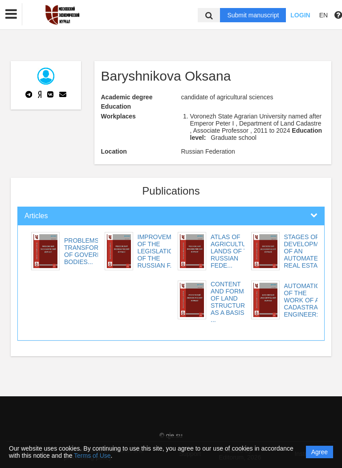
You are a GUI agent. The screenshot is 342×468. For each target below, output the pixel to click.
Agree (319, 452)
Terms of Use (92, 455)
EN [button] (323, 15)
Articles (36, 216)
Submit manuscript (253, 15)
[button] (11, 14)
